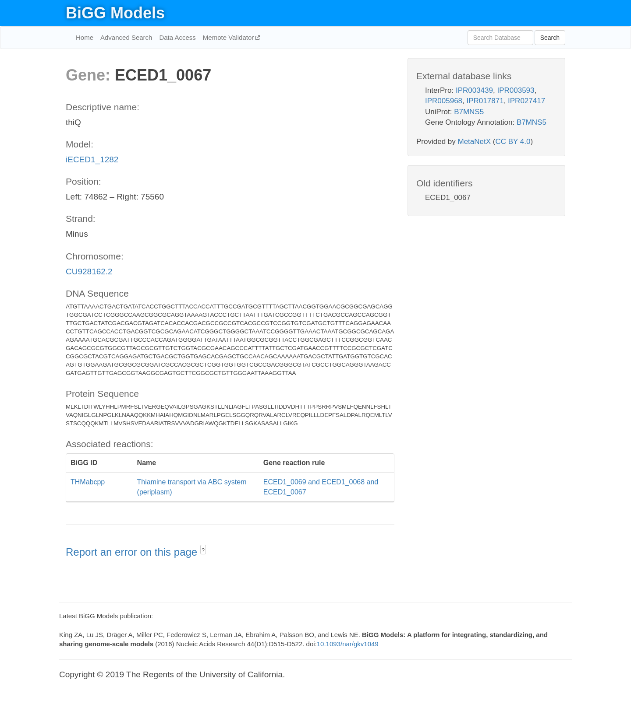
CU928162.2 (89, 271)
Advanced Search (126, 37)
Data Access (177, 37)
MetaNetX (474, 141)
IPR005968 (443, 101)
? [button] (203, 550)
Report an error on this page (133, 552)
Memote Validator (229, 37)
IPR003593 (515, 90)
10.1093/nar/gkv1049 (348, 644)
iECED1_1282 (92, 159)
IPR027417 (526, 101)
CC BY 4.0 (512, 141)
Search (550, 37)
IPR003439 (474, 90)
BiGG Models (115, 13)
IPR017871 (485, 101)
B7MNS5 (469, 112)
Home (84, 37)
